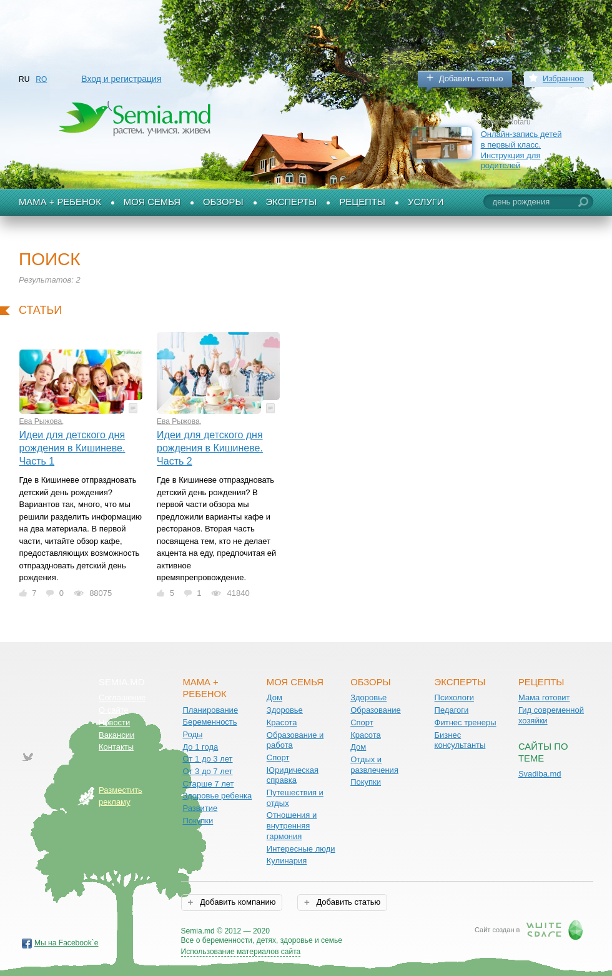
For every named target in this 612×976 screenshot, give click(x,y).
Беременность (209, 722)
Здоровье (285, 710)
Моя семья (152, 202)
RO (41, 79)
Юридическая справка (292, 775)
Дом (274, 697)
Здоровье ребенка (217, 795)
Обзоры (223, 202)
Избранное (563, 78)
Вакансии (116, 735)
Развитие (199, 808)
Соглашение (122, 697)
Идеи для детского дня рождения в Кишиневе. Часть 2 (210, 448)
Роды (192, 734)
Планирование (210, 710)
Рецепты (362, 202)
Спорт (278, 757)
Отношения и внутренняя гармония (292, 825)
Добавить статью (471, 78)
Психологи (454, 697)
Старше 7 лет (208, 783)
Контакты (116, 747)
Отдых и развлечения (374, 765)
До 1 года (200, 747)
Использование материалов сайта (241, 951)
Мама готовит (544, 697)
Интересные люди (301, 848)
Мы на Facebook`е (66, 942)
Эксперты (291, 202)
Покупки (197, 820)
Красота (282, 722)
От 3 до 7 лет (207, 771)
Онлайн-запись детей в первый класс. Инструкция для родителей (521, 149)
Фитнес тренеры (465, 722)
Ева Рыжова (40, 421)
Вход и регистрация (121, 79)
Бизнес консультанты (460, 740)
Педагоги (452, 710)
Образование (375, 710)
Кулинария (287, 860)
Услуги (426, 202)
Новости (114, 722)
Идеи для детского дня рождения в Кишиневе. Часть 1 (72, 448)
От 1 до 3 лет (207, 758)
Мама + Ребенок (60, 202)
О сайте (114, 710)
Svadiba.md (539, 773)
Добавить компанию (236, 902)
